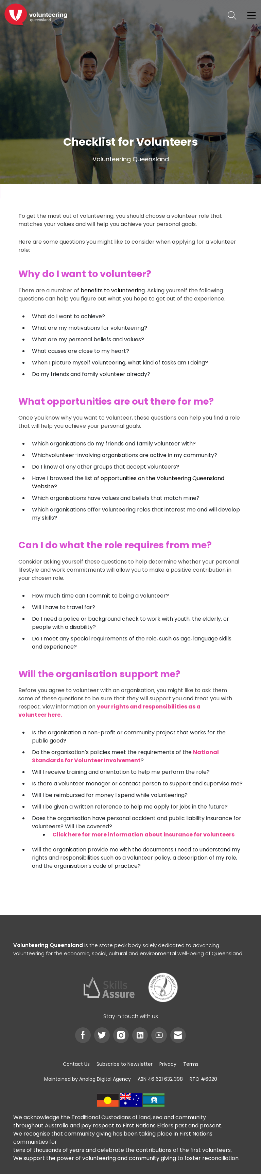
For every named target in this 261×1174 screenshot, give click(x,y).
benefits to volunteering (113, 290)
